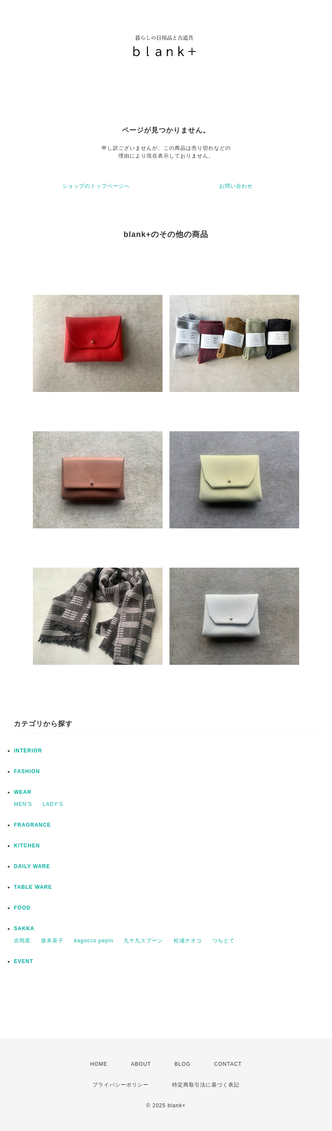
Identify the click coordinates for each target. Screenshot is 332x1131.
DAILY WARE (32, 866)
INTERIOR (28, 751)
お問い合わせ (236, 186)
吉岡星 (22, 941)
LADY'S (53, 804)
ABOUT (141, 1064)
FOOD (22, 908)
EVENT (23, 961)
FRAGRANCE (32, 825)
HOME (99, 1064)
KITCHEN (27, 846)
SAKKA (24, 929)
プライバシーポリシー (121, 1085)
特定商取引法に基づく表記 (205, 1085)
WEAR (23, 792)
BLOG (183, 1064)
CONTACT (228, 1064)
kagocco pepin (93, 941)
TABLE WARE (33, 887)
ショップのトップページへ (96, 186)
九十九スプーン (143, 941)
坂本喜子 (52, 941)
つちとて (223, 941)
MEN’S (23, 804)
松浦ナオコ (188, 941)
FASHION (27, 771)
